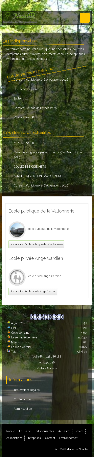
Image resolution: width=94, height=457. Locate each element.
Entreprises (34, 438)
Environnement (68, 438)
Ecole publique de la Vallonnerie (42, 211)
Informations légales (27, 389)
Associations (14, 438)
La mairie (25, 431)
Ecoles (79, 431)
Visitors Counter (47, 368)
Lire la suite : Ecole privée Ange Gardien (33, 291)
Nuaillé (10, 431)
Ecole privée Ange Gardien (36, 258)
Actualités (64, 431)
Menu (85, 18)
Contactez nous (24, 399)
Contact (50, 438)
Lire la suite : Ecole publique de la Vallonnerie (36, 244)
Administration (23, 408)
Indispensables (44, 431)
